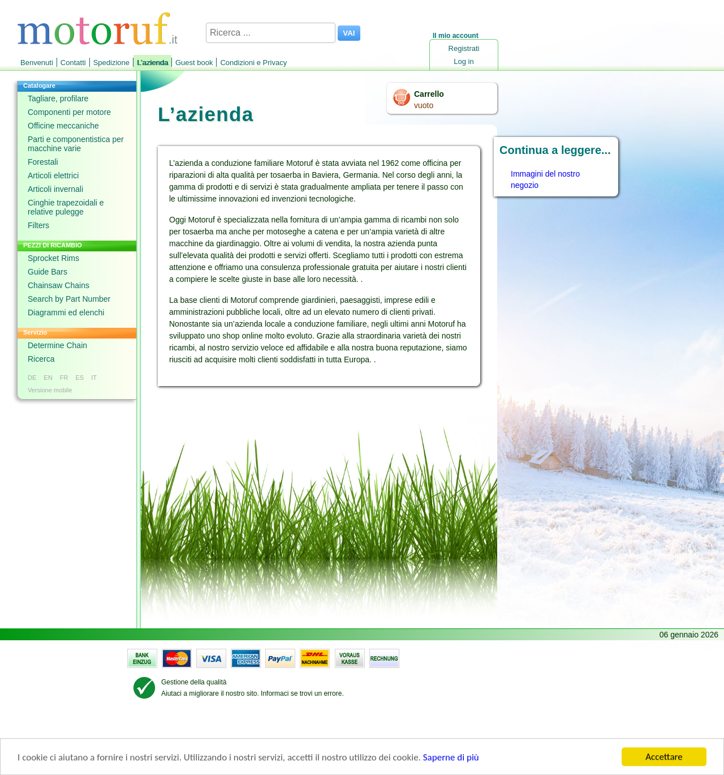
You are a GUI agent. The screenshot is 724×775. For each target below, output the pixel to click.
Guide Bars (47, 271)
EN (48, 377)
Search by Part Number (69, 298)
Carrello (429, 94)
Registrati (464, 48)
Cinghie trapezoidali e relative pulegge (66, 207)
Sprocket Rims (53, 258)
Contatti (73, 62)
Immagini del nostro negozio (545, 179)
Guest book (194, 62)
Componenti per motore (69, 112)
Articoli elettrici (53, 175)
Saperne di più (451, 758)
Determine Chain (57, 345)
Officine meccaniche (63, 125)
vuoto (423, 105)
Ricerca (41, 358)
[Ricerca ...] (270, 33)
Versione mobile (50, 390)
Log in (463, 61)
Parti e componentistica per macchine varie (76, 144)
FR (64, 377)
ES (79, 377)
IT (94, 377)
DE (32, 377)
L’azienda (152, 62)
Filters (38, 225)
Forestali (43, 161)
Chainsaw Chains (58, 285)
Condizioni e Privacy (253, 62)
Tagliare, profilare (58, 98)
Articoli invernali (55, 189)
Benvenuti (36, 62)
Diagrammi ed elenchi (66, 312)
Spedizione (111, 62)
